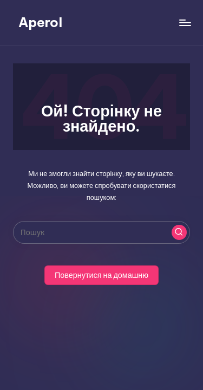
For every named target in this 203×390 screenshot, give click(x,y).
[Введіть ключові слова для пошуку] (101, 232)
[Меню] (184, 22)
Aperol (40, 22)
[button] (179, 232)
